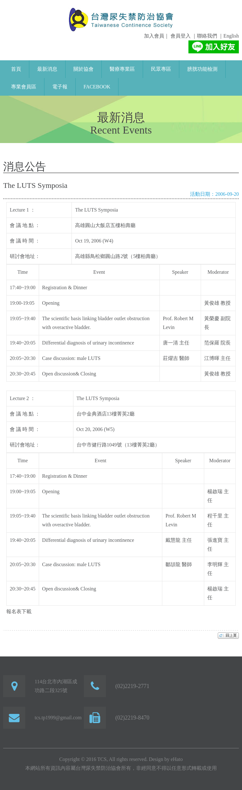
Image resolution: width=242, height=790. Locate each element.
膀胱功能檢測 (202, 69)
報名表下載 (19, 611)
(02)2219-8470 (132, 718)
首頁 (16, 69)
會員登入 (180, 36)
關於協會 (83, 69)
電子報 (59, 86)
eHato (177, 759)
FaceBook (97, 86)
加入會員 (154, 36)
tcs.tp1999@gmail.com (58, 717)
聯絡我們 (207, 36)
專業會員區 (23, 86)
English (231, 36)
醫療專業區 (122, 69)
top (228, 635)
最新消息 (47, 69)
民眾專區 (161, 69)
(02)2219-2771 (132, 686)
